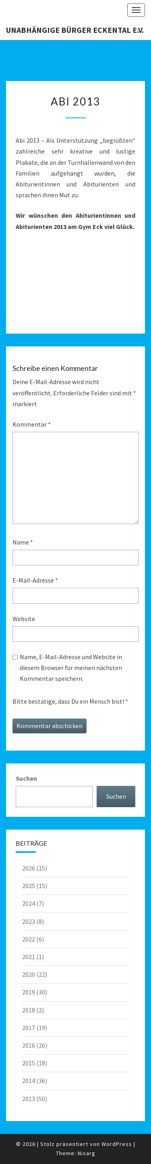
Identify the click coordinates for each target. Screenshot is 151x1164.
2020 (28, 974)
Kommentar (31, 424)
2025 (28, 886)
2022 (28, 939)
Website (23, 619)
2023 (28, 921)
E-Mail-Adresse (35, 580)
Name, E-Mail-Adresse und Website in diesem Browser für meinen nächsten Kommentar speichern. (71, 667)
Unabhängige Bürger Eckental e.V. (75, 30)
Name (22, 542)
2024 (28, 903)
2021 (28, 957)
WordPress (116, 1144)
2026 (28, 868)
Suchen (26, 778)
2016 (28, 1045)
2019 (28, 992)
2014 (28, 1081)
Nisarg (86, 1153)
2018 (28, 1010)
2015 (28, 1063)
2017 (28, 1028)
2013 (28, 1099)
